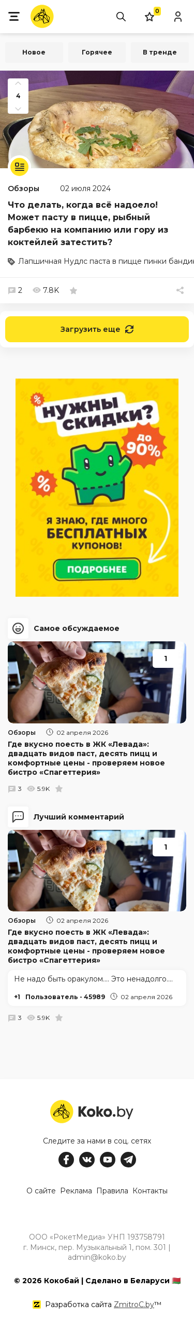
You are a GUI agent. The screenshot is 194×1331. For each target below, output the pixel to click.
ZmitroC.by (134, 1304)
